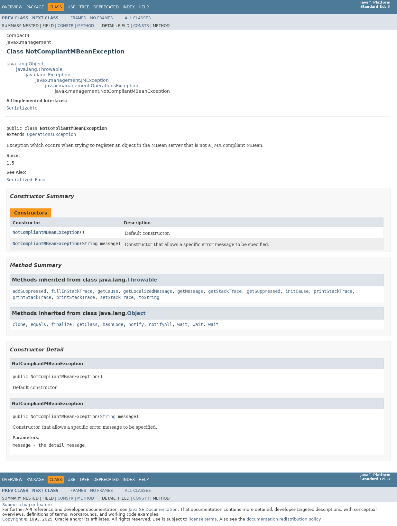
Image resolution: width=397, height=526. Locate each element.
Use (72, 7)
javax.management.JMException (72, 80)
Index (129, 7)
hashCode (113, 324)
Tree (84, 7)
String (89, 243)
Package (35, 7)
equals (38, 324)
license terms (203, 519)
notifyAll (160, 324)
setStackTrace (117, 297)
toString (149, 297)
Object (136, 313)
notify (136, 324)
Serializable (21, 107)
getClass (87, 324)
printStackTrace (333, 291)
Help (144, 7)
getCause (107, 291)
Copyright (12, 519)
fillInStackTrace (71, 291)
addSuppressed (29, 291)
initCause (297, 291)
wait (182, 324)
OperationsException (51, 134)
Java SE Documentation (153, 509)
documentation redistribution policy (283, 519)
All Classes (138, 18)
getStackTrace (225, 291)
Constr (65, 26)
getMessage (190, 291)
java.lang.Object (24, 63)
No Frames (101, 18)
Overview (12, 7)
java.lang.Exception (48, 74)
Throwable (142, 280)
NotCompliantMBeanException (46, 232)
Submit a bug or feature (27, 504)
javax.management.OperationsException (91, 85)
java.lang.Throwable (39, 69)
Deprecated (106, 7)
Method (85, 26)
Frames (78, 18)
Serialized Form (25, 179)
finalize (61, 324)
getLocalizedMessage (147, 291)
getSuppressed (263, 291)
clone (19, 324)
